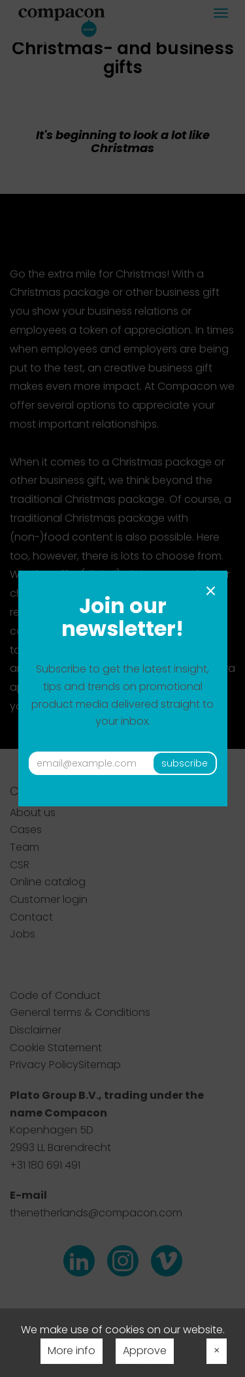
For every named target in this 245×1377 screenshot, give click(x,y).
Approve (145, 1350)
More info (71, 1350)
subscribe (184, 763)
